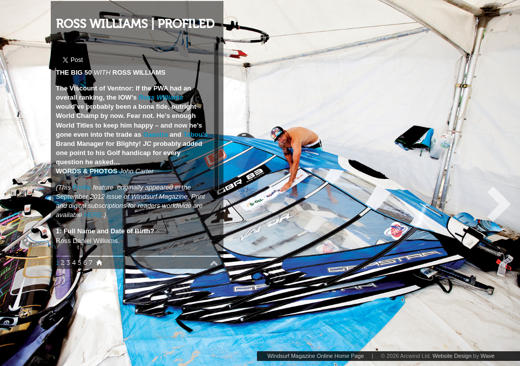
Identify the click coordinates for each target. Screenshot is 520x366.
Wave (487, 356)
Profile (82, 187)
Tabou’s (195, 134)
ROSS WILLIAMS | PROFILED (135, 24)
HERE (93, 215)
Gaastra (155, 134)
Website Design (452, 356)
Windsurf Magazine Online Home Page (315, 356)
